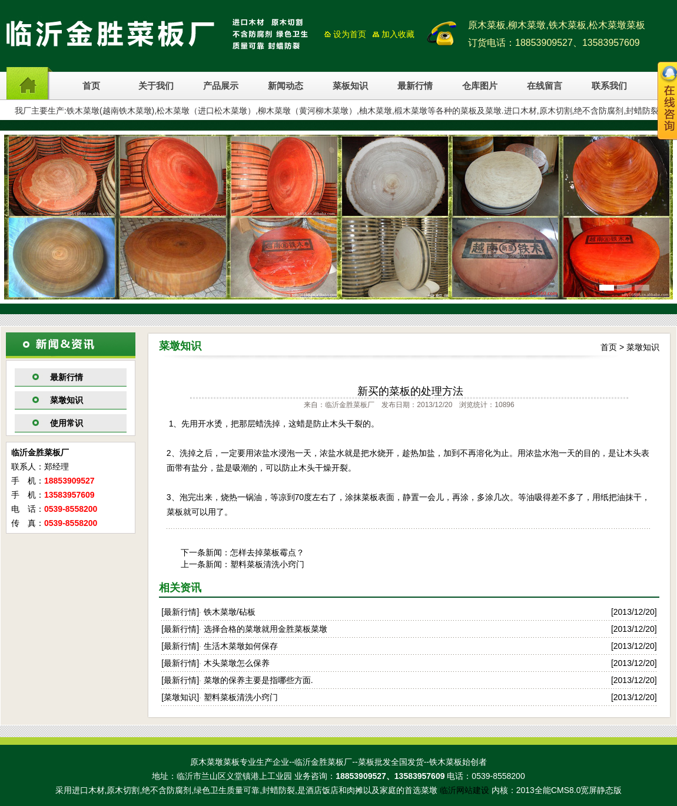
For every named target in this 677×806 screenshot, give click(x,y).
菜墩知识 (66, 400)
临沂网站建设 (464, 790)
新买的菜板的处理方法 (410, 391)
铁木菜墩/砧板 (229, 612)
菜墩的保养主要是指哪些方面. (258, 680)
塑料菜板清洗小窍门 (267, 564)
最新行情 (415, 86)
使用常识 (66, 423)
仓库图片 (479, 86)
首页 (91, 86)
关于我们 (156, 86)
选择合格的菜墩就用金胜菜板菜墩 (265, 629)
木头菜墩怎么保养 (237, 663)
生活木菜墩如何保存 (241, 646)
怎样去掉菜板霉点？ (267, 552)
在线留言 (544, 86)
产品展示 (220, 86)
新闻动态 (285, 86)
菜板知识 (350, 86)
